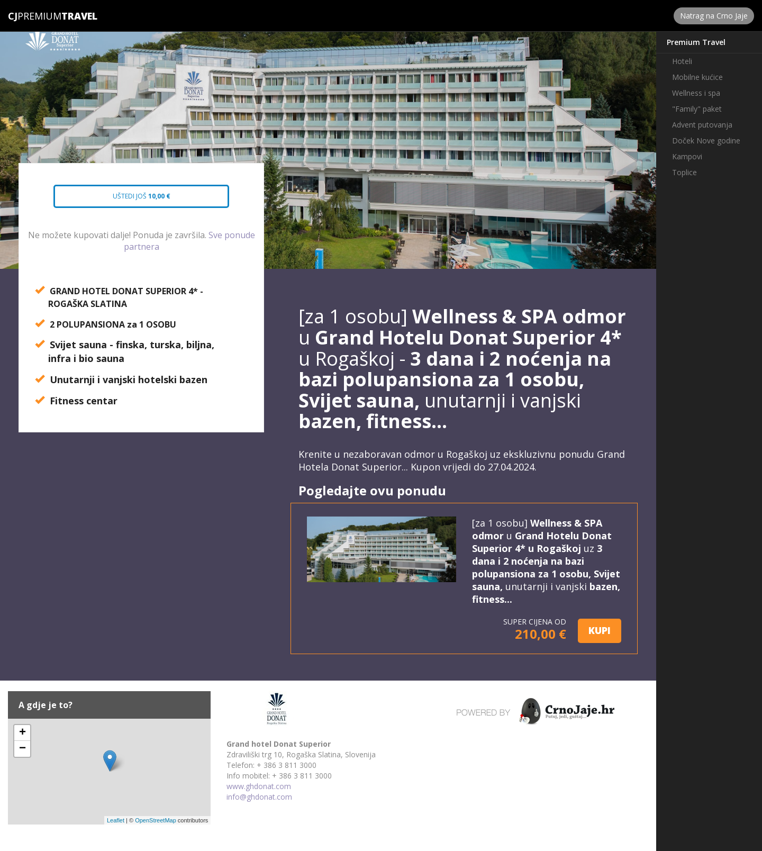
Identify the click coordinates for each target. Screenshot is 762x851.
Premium (34, 16)
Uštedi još (132, 199)
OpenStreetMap (155, 820)
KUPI (599, 630)
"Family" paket (697, 109)
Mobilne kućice (697, 77)
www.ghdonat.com (258, 786)
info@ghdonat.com (259, 797)
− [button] (22, 749)
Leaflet (115, 820)
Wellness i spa (696, 93)
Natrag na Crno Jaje (714, 16)
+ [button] (22, 733)
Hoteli (682, 61)
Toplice (684, 172)
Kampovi (687, 156)
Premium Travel (696, 42)
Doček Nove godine (706, 140)
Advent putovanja (702, 125)
